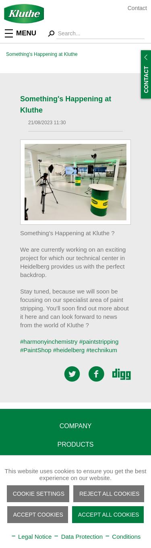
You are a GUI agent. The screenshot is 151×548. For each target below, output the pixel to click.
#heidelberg (69, 350)
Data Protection (78, 536)
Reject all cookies (109, 494)
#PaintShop (36, 350)
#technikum (101, 350)
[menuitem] (26, 32)
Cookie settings (38, 494)
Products (76, 444)
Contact (137, 8)
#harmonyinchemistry (49, 341)
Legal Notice (31, 536)
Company (76, 426)
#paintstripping (99, 341)
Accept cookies (38, 514)
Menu (20, 32)
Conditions (122, 536)
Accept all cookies (108, 514)
